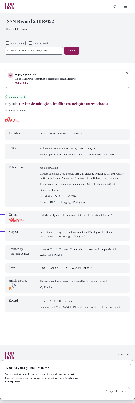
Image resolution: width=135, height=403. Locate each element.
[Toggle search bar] (115, 6)
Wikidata (45, 254)
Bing (42, 267)
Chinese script (40, 42)
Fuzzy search (17, 42)
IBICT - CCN (70, 267)
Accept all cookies (116, 391)
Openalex (107, 249)
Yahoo (85, 267)
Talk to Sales (21, 83)
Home (9, 29)
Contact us (124, 354)
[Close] (131, 364)
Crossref (44, 249)
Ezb (56, 249)
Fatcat (66, 249)
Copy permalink (16, 110)
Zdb (56, 254)
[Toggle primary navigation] (125, 6)
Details (46, 287)
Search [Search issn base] (72, 50)
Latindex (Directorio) (85, 249)
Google (54, 267)
